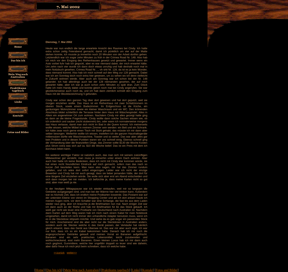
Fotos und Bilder (167, 270)
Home (39, 270)
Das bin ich (53, 270)
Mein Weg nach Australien (81, 270)
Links (135, 270)
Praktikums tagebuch (115, 270)
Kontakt (147, 270)
